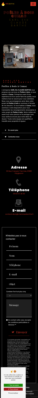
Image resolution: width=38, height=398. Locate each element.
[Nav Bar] (33, 4)
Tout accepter (13, 385)
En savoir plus (11, 130)
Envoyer (21, 323)
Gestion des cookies (26, 394)
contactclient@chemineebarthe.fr (19, 204)
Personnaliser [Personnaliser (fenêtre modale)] (13, 393)
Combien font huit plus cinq (16, 282)
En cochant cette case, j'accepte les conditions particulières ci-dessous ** (19, 312)
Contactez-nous (11, 137)
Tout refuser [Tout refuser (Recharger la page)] (13, 389)
